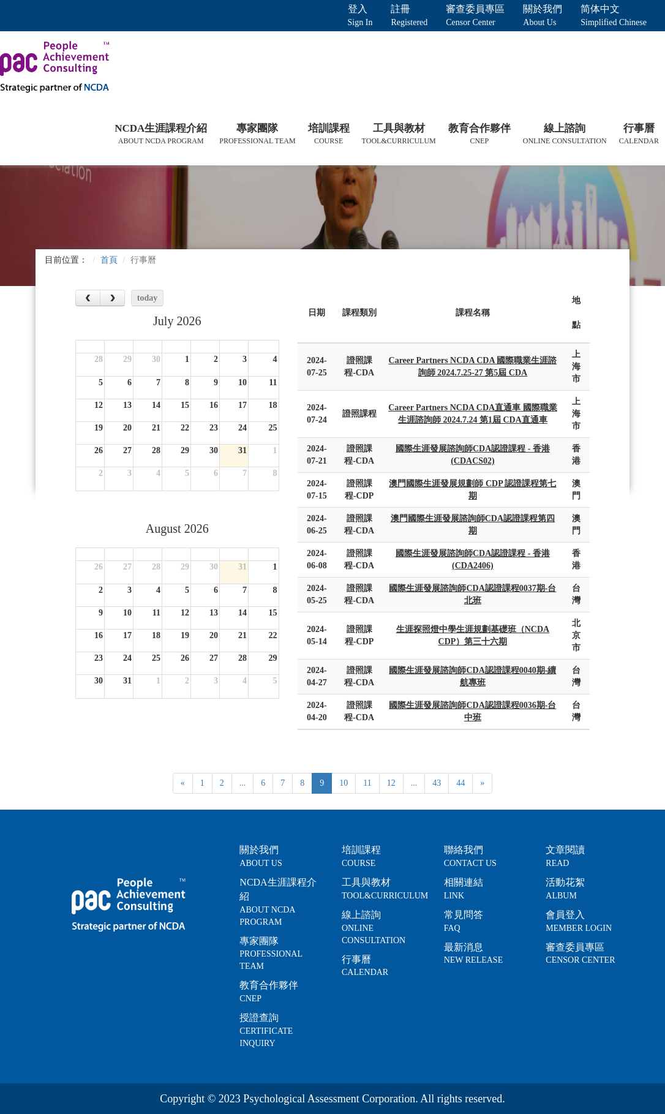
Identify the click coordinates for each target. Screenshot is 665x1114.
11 (367, 783)
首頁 (109, 260)
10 (343, 783)
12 (391, 783)
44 (460, 783)
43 (436, 783)
